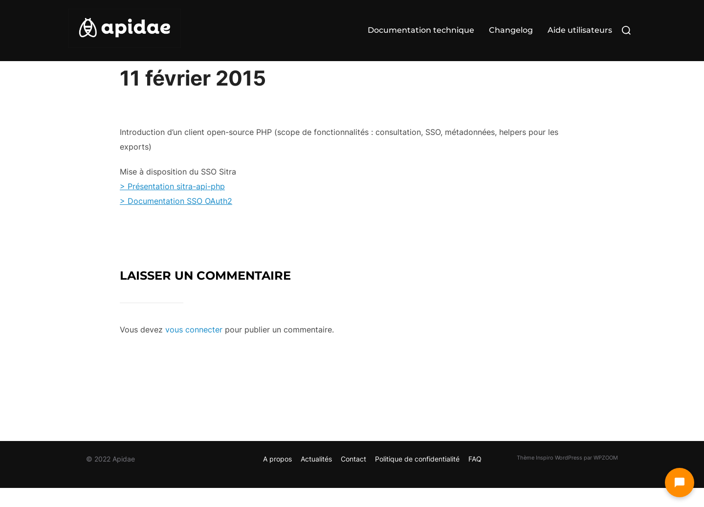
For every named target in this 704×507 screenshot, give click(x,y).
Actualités (316, 478)
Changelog (511, 30)
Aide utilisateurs (580, 30)
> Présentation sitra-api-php (172, 205)
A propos (277, 478)
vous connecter (193, 348)
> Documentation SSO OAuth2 (176, 220)
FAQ (475, 478)
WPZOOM (606, 476)
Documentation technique (421, 30)
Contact (353, 478)
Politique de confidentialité (417, 478)
